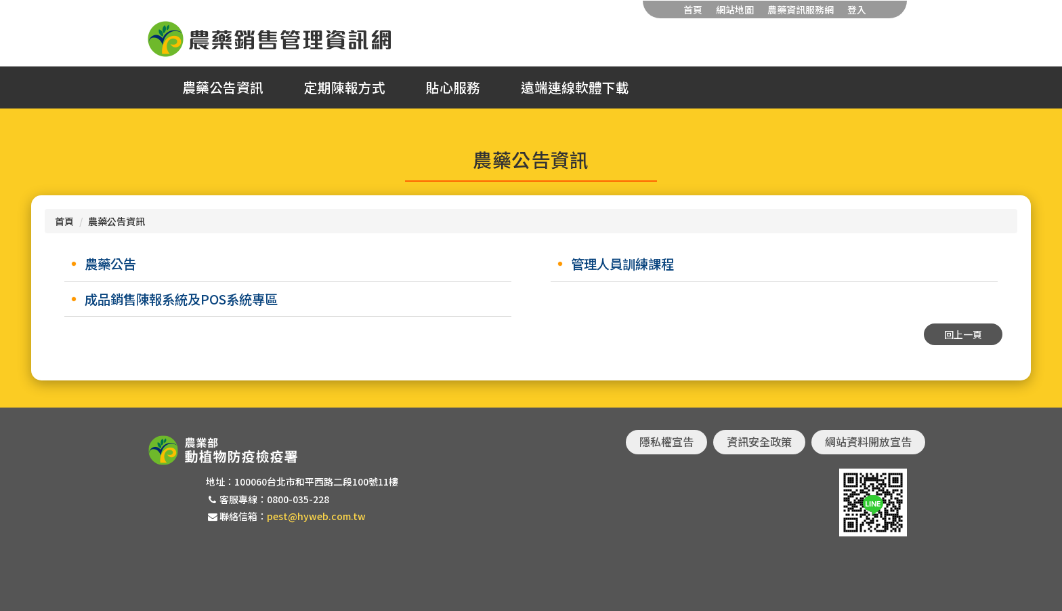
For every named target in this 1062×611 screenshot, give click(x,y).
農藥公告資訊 (222, 87)
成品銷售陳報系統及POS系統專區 (181, 299)
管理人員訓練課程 (622, 263)
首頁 (692, 9)
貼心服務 (453, 87)
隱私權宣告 (666, 441)
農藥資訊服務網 (800, 9)
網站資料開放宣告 (868, 441)
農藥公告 (110, 263)
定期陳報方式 (344, 87)
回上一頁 (963, 334)
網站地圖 (735, 9)
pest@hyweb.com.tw (316, 516)
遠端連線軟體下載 (575, 87)
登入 (856, 9)
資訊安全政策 (759, 441)
